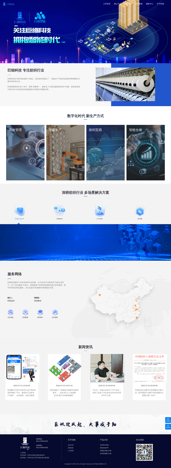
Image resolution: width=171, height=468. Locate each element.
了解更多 (20, 245)
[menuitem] (117, 4)
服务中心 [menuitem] (149, 4)
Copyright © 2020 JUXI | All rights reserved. (85, 464)
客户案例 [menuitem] (138, 4)
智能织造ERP (20, 232)
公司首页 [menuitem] (106, 4)
